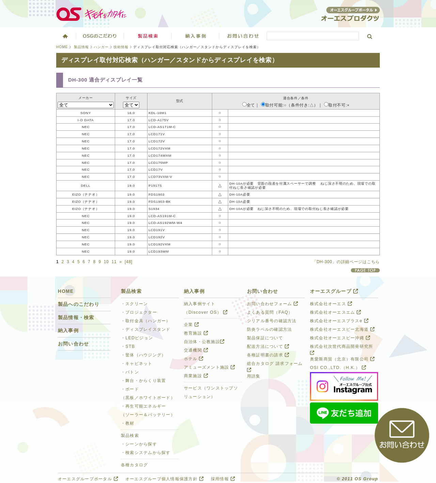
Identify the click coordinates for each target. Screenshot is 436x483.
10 (106, 261)
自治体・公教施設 (204, 341)
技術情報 (120, 47)
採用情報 (223, 479)
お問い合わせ (243, 35)
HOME (62, 47)
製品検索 (148, 35)
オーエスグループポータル (88, 479)
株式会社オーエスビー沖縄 (340, 338)
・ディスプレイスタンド (146, 329)
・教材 (128, 423)
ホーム (64, 35)
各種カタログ (134, 465)
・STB (128, 346)
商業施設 (196, 375)
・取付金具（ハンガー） (146, 320)
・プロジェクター (139, 312)
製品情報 (81, 47)
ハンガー (101, 47)
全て (248, 105)
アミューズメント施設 (209, 367)
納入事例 (68, 330)
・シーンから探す (139, 444)
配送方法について (268, 346)
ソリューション (195, 35)
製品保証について (265, 338)
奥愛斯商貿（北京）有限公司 (342, 359)
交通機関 (196, 350)
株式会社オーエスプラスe (339, 320)
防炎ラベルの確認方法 (269, 329)
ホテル (194, 358)
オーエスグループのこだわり (100, 35)
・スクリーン (134, 303)
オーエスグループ (334, 291)
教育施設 (196, 333)
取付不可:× (336, 105)
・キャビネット (137, 363)
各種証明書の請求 (268, 355)
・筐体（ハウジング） (143, 355)
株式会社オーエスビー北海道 (342, 329)
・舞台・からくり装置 (143, 380)
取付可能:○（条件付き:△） (289, 105)
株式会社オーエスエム (335, 312)
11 (114, 261)
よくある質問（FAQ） (270, 312)
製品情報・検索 (76, 317)
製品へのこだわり (78, 304)
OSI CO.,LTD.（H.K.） (338, 367)
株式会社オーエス (331, 303)
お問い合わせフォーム (272, 303)
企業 (191, 324)
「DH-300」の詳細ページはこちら (346, 261)
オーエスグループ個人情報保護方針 (164, 479)
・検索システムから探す (146, 452)
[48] (129, 261)
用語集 (254, 376)
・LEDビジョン (137, 338)
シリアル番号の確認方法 (272, 320)
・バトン (130, 372)
